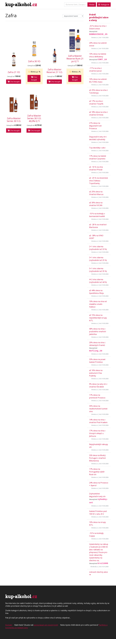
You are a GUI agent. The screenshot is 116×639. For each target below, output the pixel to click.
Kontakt (8, 625)
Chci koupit (14, 81)
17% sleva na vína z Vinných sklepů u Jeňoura (97, 433)
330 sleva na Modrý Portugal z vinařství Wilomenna (97, 458)
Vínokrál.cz (94, 567)
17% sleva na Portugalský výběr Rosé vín (97, 472)
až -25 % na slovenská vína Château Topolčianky (98, 181)
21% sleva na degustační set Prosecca (95, 126)
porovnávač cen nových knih (46, 625)
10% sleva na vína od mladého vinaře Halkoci (98, 304)
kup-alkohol (21, 4)
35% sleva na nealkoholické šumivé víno (98, 409)
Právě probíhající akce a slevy (98, 17)
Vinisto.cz (94, 37)
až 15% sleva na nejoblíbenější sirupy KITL (98, 318)
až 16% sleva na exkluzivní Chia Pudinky (95, 373)
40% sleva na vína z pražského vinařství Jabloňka (97, 331)
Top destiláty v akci (97, 147)
